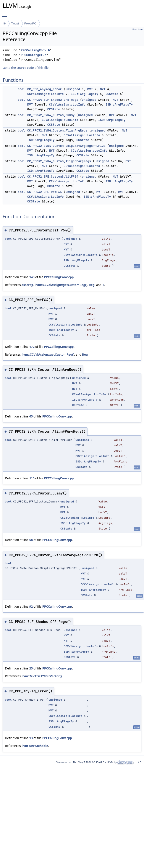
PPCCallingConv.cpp (59, 277)
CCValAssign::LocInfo (45, 94)
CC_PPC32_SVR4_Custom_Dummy (50, 115)
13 (31, 738)
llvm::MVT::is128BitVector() (41, 676)
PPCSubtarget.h (33, 55)
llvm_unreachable (34, 746)
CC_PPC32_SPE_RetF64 (44, 192)
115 (31, 478)
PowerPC (30, 23)
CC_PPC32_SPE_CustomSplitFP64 (52, 176)
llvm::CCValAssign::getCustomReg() (60, 285)
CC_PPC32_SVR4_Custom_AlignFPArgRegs (59, 161)
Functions (137, 29)
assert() (27, 285)
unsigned (72, 89)
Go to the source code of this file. (26, 68)
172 (31, 347)
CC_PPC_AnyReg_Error (44, 89)
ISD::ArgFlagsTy (84, 94)
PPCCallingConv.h (35, 50)
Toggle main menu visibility (6, 14)
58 (31, 540)
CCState (111, 94)
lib (4, 23)
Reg (91, 285)
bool (21, 89)
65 (31, 416)
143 (31, 277)
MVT (90, 89)
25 (31, 668)
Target (15, 23)
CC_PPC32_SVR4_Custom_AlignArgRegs (57, 130)
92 (31, 606)
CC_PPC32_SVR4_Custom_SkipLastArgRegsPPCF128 (66, 146)
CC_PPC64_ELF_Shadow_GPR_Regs (52, 100)
